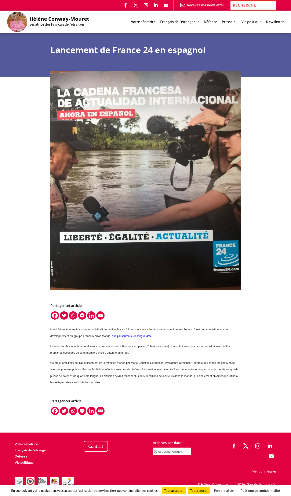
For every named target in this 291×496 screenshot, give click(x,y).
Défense (210, 22)
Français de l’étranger (177, 22)
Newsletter (275, 22)
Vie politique (251, 22)
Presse (227, 22)
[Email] (100, 315)
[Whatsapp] (73, 315)
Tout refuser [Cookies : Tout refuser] (199, 490)
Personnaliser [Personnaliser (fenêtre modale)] (224, 490)
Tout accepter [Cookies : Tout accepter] (174, 490)
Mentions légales (264, 471)
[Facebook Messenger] (82, 315)
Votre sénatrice (143, 22)
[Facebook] (55, 315)
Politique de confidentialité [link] (260, 490)
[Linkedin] (91, 315)
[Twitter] (64, 315)
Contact (95, 446)
